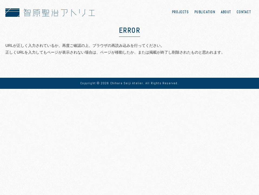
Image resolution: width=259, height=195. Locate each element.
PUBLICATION (204, 12)
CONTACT (244, 12)
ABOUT (226, 12)
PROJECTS (180, 12)
